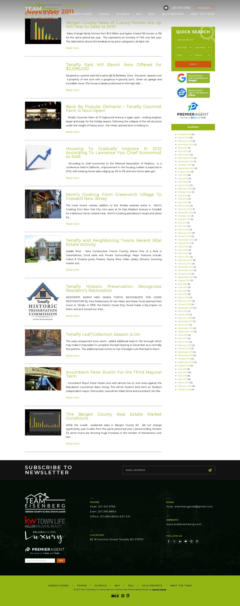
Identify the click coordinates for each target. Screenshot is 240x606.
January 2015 (184, 389)
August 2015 (184, 365)
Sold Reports (173, 14)
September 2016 (186, 331)
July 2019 (182, 284)
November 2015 (185, 355)
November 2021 (185, 212)
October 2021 (184, 216)
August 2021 (184, 219)
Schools (123, 14)
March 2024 (184, 154)
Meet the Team (202, 14)
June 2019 (183, 287)
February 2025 (185, 141)
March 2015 (183, 382)
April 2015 (183, 379)
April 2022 (183, 202)
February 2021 (185, 233)
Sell (151, 14)
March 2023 (184, 185)
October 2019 (184, 273)
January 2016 (184, 348)
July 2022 (183, 195)
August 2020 (184, 243)
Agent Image (159, 589)
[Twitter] (174, 541)
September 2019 (186, 277)
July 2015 (182, 369)
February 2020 (185, 260)
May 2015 (182, 375)
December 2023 (186, 158)
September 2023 (186, 168)
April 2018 (183, 311)
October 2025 (184, 134)
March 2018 (183, 314)
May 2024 (183, 147)
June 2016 (183, 335)
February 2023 (185, 188)
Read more (72, 48)
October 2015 (184, 358)
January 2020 (185, 263)
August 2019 (184, 280)
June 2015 (183, 372)
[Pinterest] (197, 541)
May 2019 (182, 290)
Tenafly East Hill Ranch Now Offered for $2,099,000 (114, 66)
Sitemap (118, 589)
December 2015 (185, 352)
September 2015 (186, 362)
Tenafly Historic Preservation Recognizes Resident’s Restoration (114, 288)
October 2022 (185, 192)
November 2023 (186, 161)
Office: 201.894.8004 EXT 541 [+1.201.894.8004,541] (110, 516)
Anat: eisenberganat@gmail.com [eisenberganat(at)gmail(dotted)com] (189, 506)
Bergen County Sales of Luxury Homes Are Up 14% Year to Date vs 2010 (114, 24)
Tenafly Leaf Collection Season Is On (103, 334)
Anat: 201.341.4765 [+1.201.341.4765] (103, 506)
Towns (104, 14)
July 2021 (182, 222)
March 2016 (183, 342)
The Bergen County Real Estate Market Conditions (114, 416)
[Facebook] (168, 541)
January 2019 (184, 304)
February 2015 (185, 386)
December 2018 (185, 308)
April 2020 (183, 253)
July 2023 (183, 175)
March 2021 (183, 229)
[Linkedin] (180, 541)
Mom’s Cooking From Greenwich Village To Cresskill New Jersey (114, 196)
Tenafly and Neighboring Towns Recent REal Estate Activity (114, 242)
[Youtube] (185, 541)
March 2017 (183, 325)
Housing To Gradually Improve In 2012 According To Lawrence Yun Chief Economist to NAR (114, 152)
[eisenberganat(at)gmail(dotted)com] (166, 8)
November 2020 (186, 239)
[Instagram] (191, 541)
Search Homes (81, 14)
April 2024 (183, 151)
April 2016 (183, 338)
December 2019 (185, 267)
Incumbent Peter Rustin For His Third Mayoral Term (114, 374)
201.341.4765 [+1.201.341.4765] (181, 7)
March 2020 (184, 256)
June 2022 (183, 199)
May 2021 (182, 226)
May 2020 (183, 250)
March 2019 (183, 297)
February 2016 (185, 345)
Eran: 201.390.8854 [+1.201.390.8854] (103, 511)
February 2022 (185, 209)
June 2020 (183, 246)
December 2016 (185, 328)
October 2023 (185, 165)
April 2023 (183, 182)
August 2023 (184, 171)
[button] (193, 40)
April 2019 (183, 294)
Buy (139, 14)
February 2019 (185, 301)
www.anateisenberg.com (184, 524)
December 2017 (185, 321)
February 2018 (185, 318)
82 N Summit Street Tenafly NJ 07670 (116, 539)
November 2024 (186, 144)
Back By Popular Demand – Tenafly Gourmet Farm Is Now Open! (114, 108)
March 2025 (184, 137)
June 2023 (183, 178)
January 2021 (184, 236)
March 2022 (184, 205)
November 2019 (185, 270)
